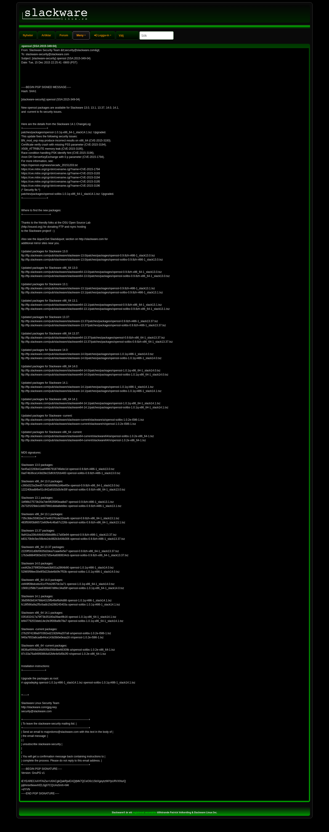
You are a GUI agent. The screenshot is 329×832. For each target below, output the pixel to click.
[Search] (156, 35)
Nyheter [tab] (28, 35)
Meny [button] (80, 35)
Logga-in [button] (101, 35)
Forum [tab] (64, 35)
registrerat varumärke (144, 812)
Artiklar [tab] (46, 35)
